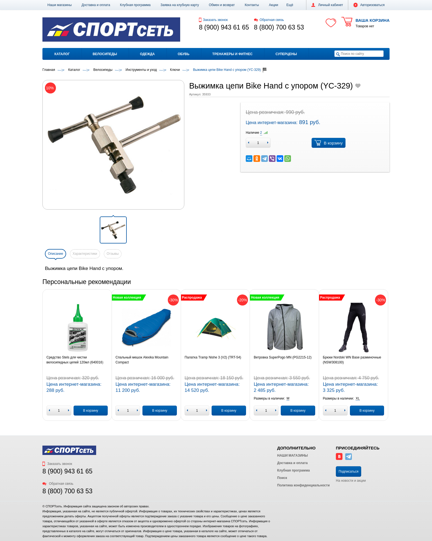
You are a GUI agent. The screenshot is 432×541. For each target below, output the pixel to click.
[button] (290, 5)
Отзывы (113, 254)
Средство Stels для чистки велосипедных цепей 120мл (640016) (75, 359)
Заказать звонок (213, 20)
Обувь (183, 54)
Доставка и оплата (96, 5)
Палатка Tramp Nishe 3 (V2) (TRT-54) (213, 357)
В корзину (328, 143)
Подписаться (348, 471)
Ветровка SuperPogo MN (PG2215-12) (283, 357)
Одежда (147, 54)
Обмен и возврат (222, 5)
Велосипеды (105, 54)
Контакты (252, 5)
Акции (273, 5)
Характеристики (85, 254)
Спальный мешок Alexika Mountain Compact (141, 359)
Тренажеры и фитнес (232, 54)
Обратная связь (269, 20)
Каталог (62, 54)
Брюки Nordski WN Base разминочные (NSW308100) (352, 359)
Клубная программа (135, 5)
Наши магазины (59, 5)
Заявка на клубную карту (179, 5)
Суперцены (286, 54)
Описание (55, 254)
